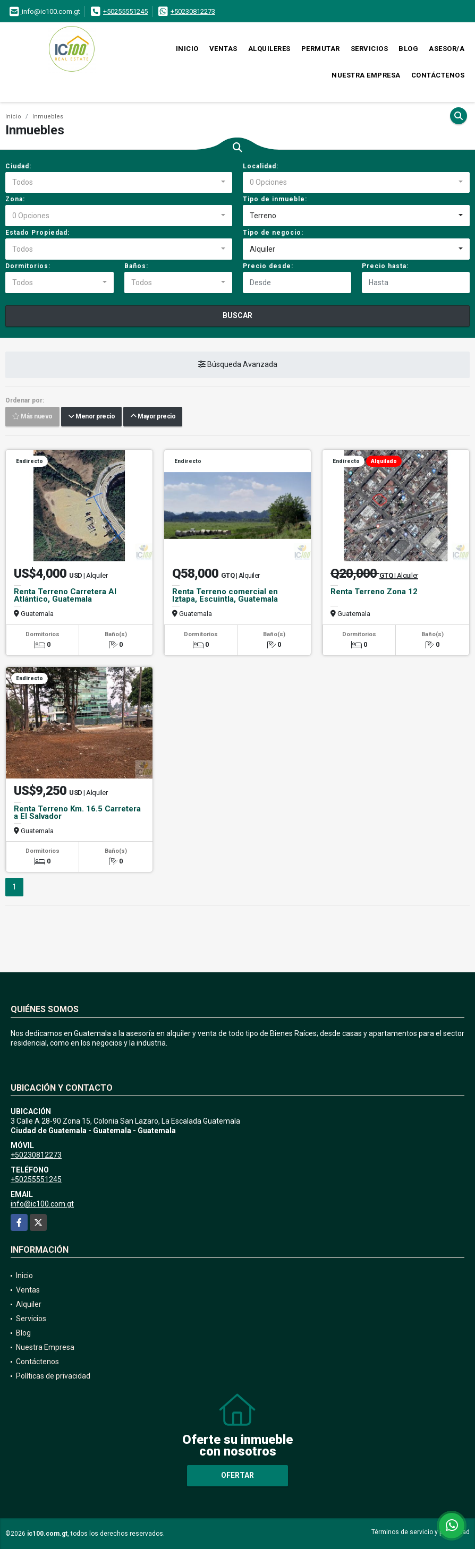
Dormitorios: (27, 266)
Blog (408, 49)
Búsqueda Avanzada (237, 365)
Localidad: (260, 166)
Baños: (136, 266)
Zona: (15, 199)
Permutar (320, 49)
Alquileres (269, 49)
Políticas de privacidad (53, 1376)
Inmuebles (47, 116)
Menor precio (91, 417)
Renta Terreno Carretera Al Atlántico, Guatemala (65, 595)
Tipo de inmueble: (275, 199)
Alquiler (28, 1304)
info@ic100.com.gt (42, 1204)
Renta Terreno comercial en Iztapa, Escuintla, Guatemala (225, 595)
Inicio (187, 49)
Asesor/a (446, 49)
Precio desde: (268, 266)
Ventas (223, 49)
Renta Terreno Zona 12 (374, 591)
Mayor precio (152, 417)
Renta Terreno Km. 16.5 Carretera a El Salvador (77, 812)
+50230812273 (193, 11)
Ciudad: (18, 166)
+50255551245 (125, 11)
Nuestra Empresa (366, 75)
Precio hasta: (385, 266)
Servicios (369, 49)
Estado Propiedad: (37, 232)
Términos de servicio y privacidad (420, 1532)
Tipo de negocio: (273, 232)
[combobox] (118, 182)
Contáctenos (438, 75)
